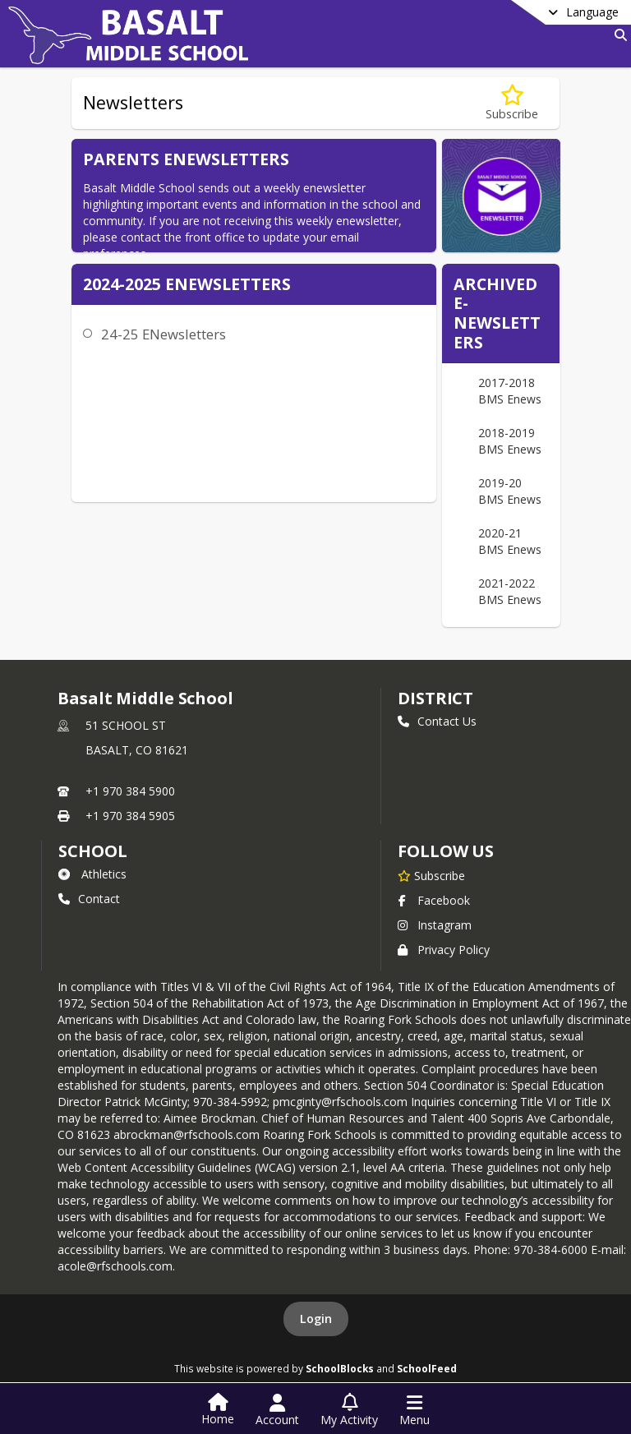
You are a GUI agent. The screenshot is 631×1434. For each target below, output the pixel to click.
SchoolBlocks (340, 1368)
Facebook (434, 900)
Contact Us (437, 721)
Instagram (435, 925)
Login (316, 1318)
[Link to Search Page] (617, 35)
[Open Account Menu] (277, 1410)
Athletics (92, 874)
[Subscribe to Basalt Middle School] (431, 875)
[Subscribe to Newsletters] (512, 103)
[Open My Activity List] (349, 1410)
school (92, 851)
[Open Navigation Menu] (414, 1410)
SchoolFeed (427, 1368)
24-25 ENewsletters (163, 334)
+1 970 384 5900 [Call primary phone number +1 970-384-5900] (130, 791)
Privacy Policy (444, 949)
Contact (89, 898)
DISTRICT (435, 698)
